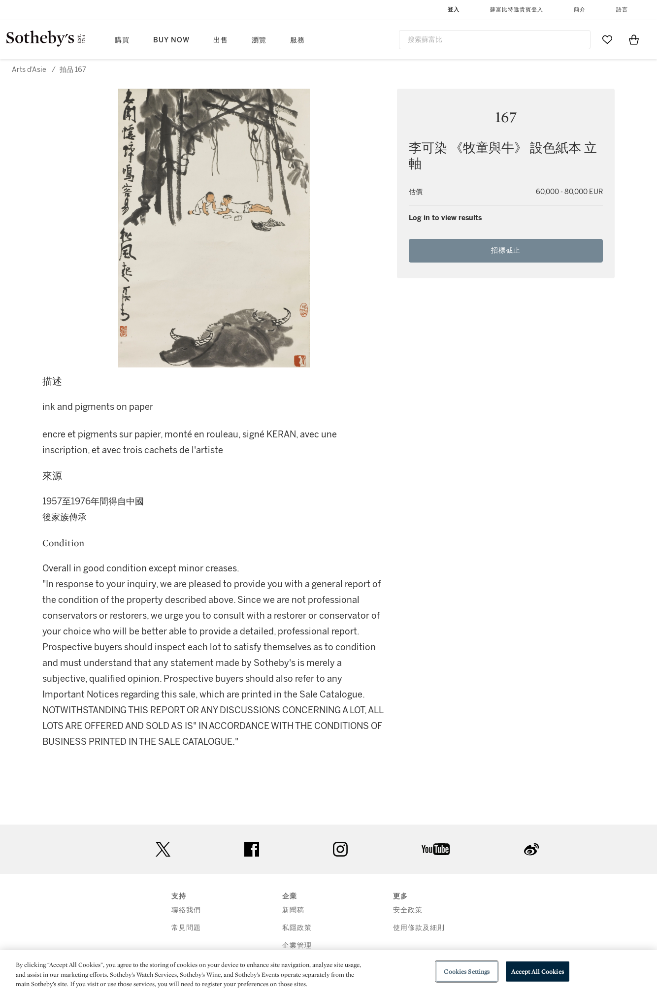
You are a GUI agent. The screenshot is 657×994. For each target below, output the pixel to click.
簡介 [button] (580, 9)
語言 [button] (622, 9)
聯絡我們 (186, 910)
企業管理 (297, 945)
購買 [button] (122, 40)
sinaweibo (531, 849)
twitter (163, 849)
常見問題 (186, 928)
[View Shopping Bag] (634, 39)
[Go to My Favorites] (607, 39)
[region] (328, 972)
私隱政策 (297, 928)
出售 (220, 40)
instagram (340, 849)
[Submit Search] (579, 39)
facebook (251, 849)
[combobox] (495, 39)
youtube (436, 849)
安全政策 (408, 910)
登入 (454, 9)
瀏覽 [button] (259, 40)
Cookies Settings (467, 971)
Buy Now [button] (171, 40)
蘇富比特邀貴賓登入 (516, 9)
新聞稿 (293, 910)
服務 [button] (297, 40)
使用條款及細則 (419, 928)
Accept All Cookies (537, 971)
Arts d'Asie (29, 70)
